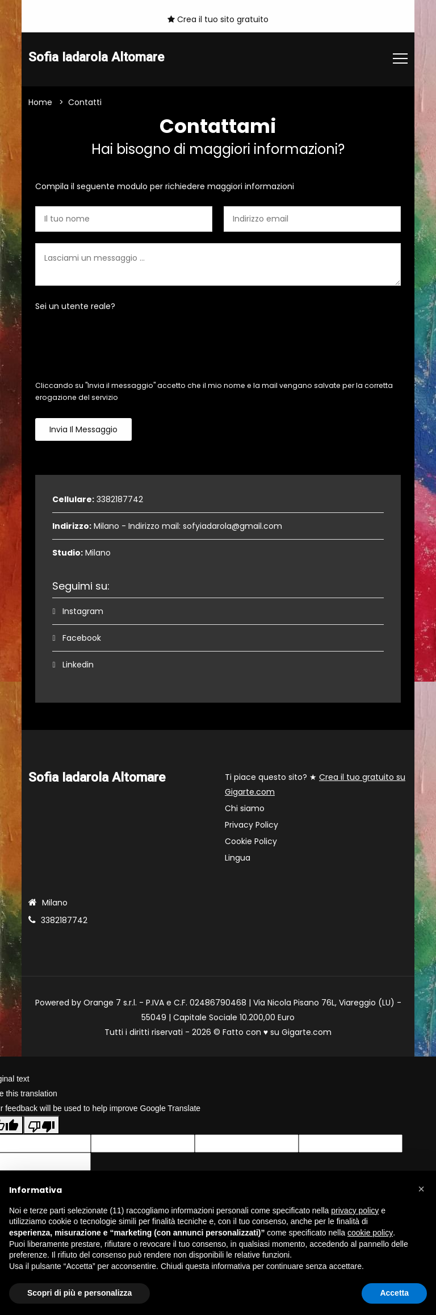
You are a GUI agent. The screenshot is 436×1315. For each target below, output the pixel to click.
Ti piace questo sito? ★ (315, 784)
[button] (421, 1189)
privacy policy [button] (355, 1210)
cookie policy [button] (370, 1232)
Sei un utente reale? (75, 306)
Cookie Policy (251, 841)
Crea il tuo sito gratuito (218, 19)
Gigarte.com (307, 1032)
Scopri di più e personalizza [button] (79, 1292)
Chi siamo (245, 808)
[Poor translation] (41, 1125)
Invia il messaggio (83, 429)
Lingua (237, 857)
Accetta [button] (394, 1292)
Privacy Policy (251, 824)
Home (40, 102)
